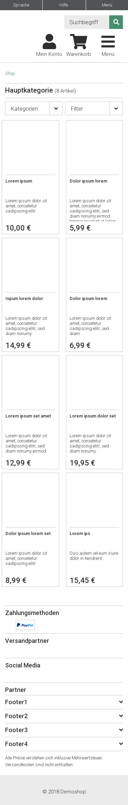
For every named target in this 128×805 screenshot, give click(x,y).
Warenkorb (79, 45)
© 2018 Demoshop (64, 792)
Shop (10, 73)
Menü (107, 4)
